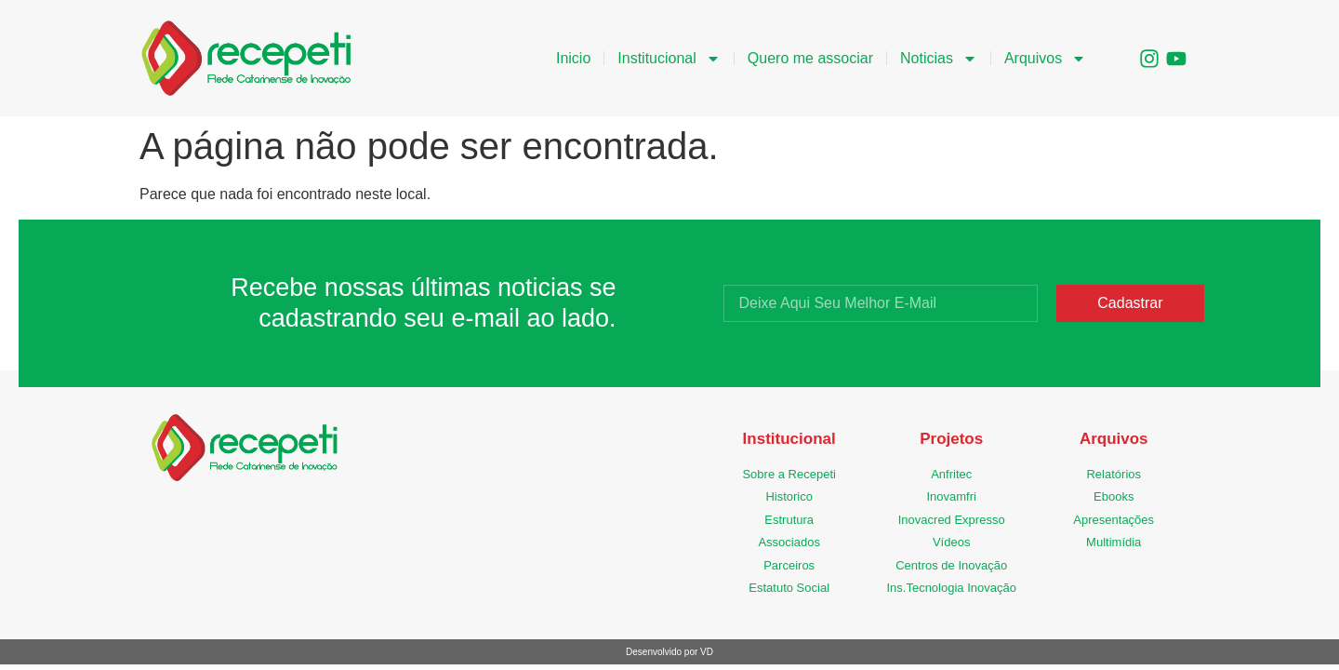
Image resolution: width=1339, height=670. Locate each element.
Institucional (669, 58)
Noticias (938, 58)
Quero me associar (810, 58)
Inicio (573, 58)
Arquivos (1045, 58)
